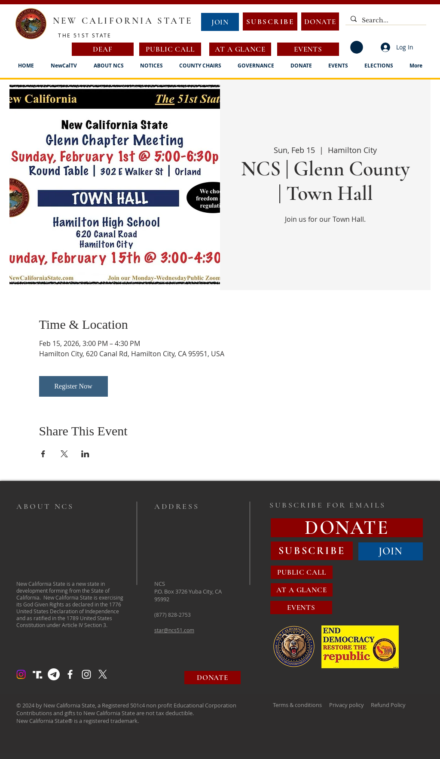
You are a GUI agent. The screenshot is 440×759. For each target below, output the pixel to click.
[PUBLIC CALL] (170, 49)
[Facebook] (70, 674)
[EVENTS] (308, 49)
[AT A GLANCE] (240, 49)
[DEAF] (103, 49)
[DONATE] (320, 21)
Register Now (73, 386)
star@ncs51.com (174, 630)
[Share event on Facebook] (43, 453)
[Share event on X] (64, 453)
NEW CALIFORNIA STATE (122, 20)
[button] (356, 47)
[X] (103, 674)
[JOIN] (220, 22)
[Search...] (385, 20)
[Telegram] (54, 674)
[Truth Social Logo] (37, 674)
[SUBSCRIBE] (270, 21)
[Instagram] (21, 674)
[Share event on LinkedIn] (85, 453)
